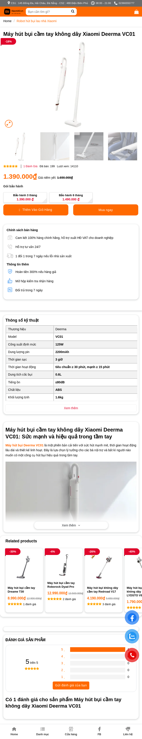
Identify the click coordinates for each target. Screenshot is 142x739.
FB (99, 731)
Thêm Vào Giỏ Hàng (35, 210)
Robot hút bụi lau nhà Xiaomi (36, 21)
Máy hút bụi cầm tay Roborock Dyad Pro (61, 584)
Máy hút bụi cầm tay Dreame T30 (21, 589)
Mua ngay (106, 210)
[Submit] (73, 11)
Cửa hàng (71, 731)
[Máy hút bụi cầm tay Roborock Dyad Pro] (64, 565)
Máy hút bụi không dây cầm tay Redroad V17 (102, 589)
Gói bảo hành (13, 186)
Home (14, 731)
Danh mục (42, 731)
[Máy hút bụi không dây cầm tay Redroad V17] (103, 567)
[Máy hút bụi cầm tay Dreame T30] (24, 567)
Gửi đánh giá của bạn (71, 685)
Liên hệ (127, 731)
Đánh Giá (30, 166)
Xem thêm (71, 525)
